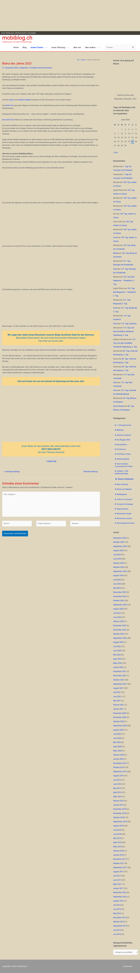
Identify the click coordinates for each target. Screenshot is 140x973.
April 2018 (117, 842)
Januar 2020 (118, 759)
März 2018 (117, 847)
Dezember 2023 (119, 592)
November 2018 (119, 813)
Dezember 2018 (119, 809)
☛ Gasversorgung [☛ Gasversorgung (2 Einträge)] (122, 459)
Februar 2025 (118, 563)
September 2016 (120, 897)
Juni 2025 (117, 559)
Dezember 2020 (119, 713)
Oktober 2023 (118, 600)
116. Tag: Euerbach (129, 323)
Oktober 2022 (118, 634)
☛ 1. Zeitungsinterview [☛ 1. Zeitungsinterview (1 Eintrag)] (123, 425)
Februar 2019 (118, 801)
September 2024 (120, 571)
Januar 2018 (118, 855)
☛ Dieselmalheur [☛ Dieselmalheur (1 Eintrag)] (121, 445)
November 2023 (119, 596)
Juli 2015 (117, 930)
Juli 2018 (117, 830)
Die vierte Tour (8, 120)
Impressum (127, 966)
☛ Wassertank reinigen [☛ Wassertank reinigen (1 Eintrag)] (123, 514)
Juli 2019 (117, 780)
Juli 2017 (117, 876)
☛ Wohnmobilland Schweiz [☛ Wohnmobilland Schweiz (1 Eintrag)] (124, 523)
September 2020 (120, 725)
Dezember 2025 (119, 538)
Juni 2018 (117, 834)
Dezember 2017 (119, 859)
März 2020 (117, 751)
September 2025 (120, 546)
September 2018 (120, 821)
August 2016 (118, 901)
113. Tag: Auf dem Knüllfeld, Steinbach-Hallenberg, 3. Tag (123, 331)
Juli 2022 (117, 646)
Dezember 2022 (119, 625)
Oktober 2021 (118, 680)
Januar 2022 (118, 667)
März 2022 (117, 663)
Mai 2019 (117, 788)
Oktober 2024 (118, 567)
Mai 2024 (117, 588)
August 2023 (118, 609)
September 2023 (120, 605)
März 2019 (117, 796)
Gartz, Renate (118, 406)
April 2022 (117, 659)
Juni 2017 (117, 880)
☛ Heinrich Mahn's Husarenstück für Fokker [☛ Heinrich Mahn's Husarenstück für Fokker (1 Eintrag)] (124, 465)
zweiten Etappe (24, 100)
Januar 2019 (118, 805)
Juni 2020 (117, 738)
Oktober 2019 (118, 767)
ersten (11, 100)
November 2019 (119, 763)
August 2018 (118, 826)
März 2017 (117, 884)
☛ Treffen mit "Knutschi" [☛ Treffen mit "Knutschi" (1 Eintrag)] (123, 499)
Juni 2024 (117, 584)
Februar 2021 (118, 705)
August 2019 (118, 776)
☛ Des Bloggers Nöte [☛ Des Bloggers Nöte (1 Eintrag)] (122, 440)
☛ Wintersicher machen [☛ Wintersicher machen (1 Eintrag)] (123, 518)
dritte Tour (9, 105)
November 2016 (119, 892)
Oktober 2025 (118, 542)
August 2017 (118, 871)
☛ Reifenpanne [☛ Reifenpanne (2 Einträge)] (121, 494)
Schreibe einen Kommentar (41, 68)
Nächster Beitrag (92, 471)
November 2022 (119, 630)
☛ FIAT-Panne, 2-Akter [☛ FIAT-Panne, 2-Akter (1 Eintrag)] (123, 454)
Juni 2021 (117, 696)
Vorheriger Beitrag (11, 471)
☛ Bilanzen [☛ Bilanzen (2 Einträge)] (119, 430)
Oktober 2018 (118, 817)
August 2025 (118, 550)
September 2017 (120, 867)
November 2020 (119, 717)
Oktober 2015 (118, 922)
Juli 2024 (117, 580)
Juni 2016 (117, 909)
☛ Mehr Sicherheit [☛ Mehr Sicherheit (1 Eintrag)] (121, 484)
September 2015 (120, 926)
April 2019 (117, 792)
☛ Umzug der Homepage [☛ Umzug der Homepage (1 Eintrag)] (124, 504)
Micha (115, 253)
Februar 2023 (118, 621)
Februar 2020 (118, 755)
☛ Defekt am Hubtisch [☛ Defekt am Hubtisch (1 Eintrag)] (123, 435)
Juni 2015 (117, 934)
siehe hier (52, 461)
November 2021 (119, 675)
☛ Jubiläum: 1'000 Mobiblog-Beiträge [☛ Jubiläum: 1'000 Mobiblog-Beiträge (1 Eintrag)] (121, 472)
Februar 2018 (118, 851)
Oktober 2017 (118, 863)
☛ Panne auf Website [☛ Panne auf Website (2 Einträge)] (123, 489)
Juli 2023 (117, 613)
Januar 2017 (118, 888)
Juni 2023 (117, 617)
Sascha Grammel (56, 452)
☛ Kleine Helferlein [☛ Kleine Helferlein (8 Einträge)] (124, 479)
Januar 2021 (118, 709)
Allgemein (24, 68)
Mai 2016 (117, 913)
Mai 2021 (117, 701)
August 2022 (118, 642)
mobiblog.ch (17, 38)
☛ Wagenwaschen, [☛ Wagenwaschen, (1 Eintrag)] (121, 509)
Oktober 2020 (118, 721)
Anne (115, 237)
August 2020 (118, 730)
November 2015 (119, 917)
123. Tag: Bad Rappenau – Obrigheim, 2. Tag (124, 280)
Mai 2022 (117, 655)
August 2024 (118, 575)
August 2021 (118, 688)
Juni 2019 (117, 784)
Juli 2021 (117, 692)
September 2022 (120, 638)
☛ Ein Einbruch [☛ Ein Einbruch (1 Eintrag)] (120, 449)
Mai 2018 (117, 838)
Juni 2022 (117, 650)
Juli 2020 (117, 734)
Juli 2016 (117, 905)
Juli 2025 (117, 555)
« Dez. (115, 152)
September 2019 (120, 771)
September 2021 (120, 684)
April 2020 (117, 746)
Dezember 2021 (119, 671)
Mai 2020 (117, 742)
